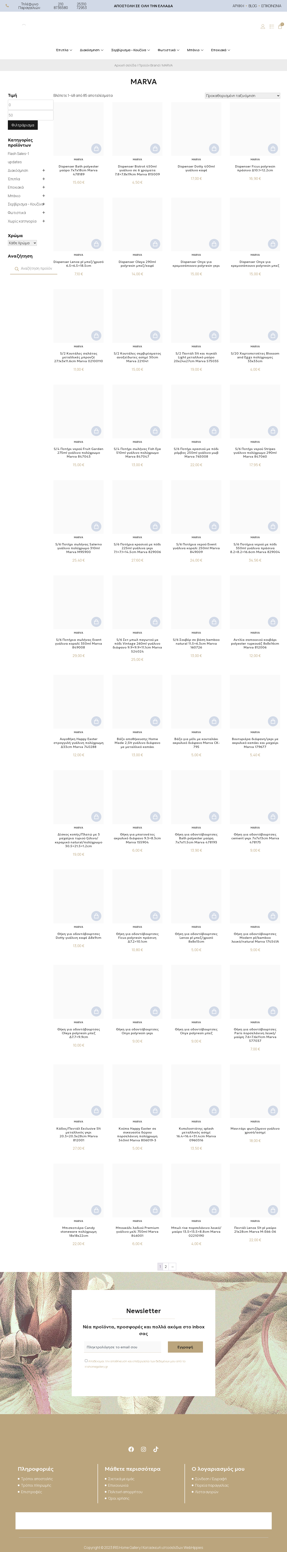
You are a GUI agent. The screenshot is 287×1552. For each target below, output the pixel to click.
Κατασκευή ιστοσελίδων (163, 1547)
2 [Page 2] (166, 1266)
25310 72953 (82, 6)
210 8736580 (61, 6)
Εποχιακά (221, 50)
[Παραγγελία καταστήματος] (242, 96)
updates (15, 161)
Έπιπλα (64, 50)
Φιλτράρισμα (22, 125)
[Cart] (280, 26)
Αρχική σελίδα (125, 65)
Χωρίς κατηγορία (22, 221)
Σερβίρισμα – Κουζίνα (131, 50)
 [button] (96, 148)
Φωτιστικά (169, 50)
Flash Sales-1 (18, 153)
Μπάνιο (196, 50)
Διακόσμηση (92, 50)
